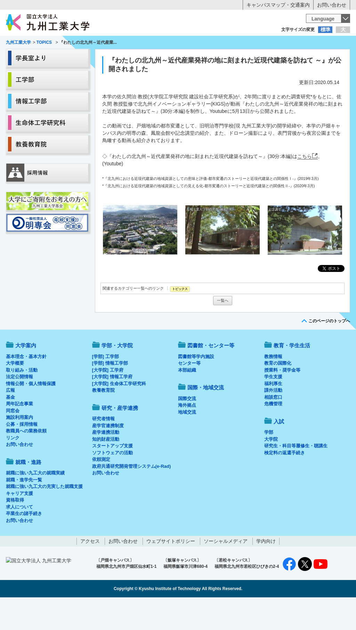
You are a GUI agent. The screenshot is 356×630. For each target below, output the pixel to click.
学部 (268, 461)
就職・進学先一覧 (24, 508)
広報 (10, 419)
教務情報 (273, 385)
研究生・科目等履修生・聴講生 (295, 474)
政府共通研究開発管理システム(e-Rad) (131, 495)
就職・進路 (199, 57)
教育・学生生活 (156, 57)
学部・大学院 (117, 374)
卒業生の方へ (178, 43)
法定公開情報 (19, 405)
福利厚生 (273, 412)
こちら (304, 185)
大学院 (271, 468)
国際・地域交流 (285, 57)
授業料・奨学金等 (282, 398)
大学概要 (15, 392)
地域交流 (187, 441)
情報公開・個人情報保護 (31, 412)
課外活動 (273, 419)
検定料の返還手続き (284, 481)
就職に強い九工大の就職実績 (35, 501)
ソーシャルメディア (226, 570)
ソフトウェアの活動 (112, 481)
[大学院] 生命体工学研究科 (119, 412)
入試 (328, 57)
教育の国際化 (277, 392)
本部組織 (187, 398)
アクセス (90, 570)
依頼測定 (101, 488)
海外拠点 (187, 434)
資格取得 (15, 528)
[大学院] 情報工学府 (112, 405)
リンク (12, 466)
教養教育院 (103, 419)
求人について (19, 535)
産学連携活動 (105, 461)
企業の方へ (247, 43)
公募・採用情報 (22, 453)
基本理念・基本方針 (26, 385)
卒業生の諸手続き (24, 542)
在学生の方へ (109, 43)
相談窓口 (273, 426)
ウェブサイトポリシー (170, 570)
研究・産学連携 (243, 57)
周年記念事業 (19, 432)
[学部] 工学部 (105, 385)
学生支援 (273, 405)
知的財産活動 (105, 468)
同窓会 (12, 439)
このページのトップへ (329, 349)
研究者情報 (103, 447)
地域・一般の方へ (315, 43)
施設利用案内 (19, 446)
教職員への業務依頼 (26, 459)
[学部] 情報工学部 (110, 392)
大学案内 (27, 57)
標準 (325, 29)
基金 (10, 426)
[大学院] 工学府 (107, 398)
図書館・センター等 (210, 374)
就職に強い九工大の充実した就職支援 (44, 515)
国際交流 (187, 427)
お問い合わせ (331, 5)
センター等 (189, 392)
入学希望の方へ (40, 43)
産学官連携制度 (108, 454)
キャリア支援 (19, 522)
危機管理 (273, 432)
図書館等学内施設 (196, 385)
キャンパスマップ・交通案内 (278, 5)
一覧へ (222, 329)
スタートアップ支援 (112, 474)
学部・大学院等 (71, 57)
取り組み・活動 (22, 398)
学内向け (266, 570)
